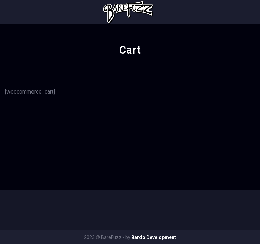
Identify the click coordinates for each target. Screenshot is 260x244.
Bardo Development (153, 237)
